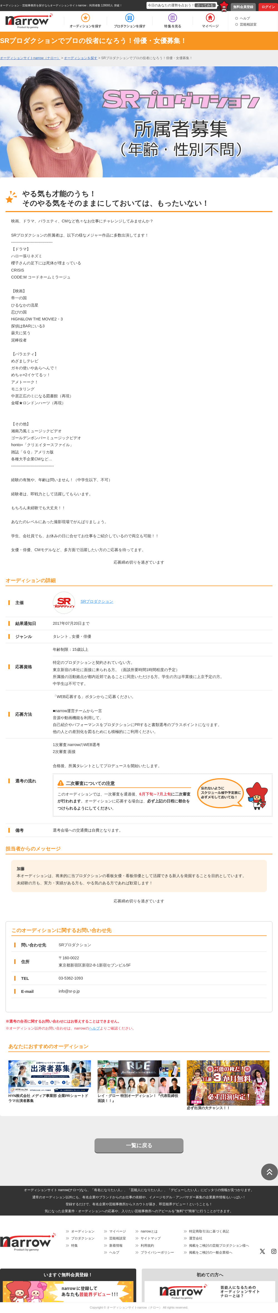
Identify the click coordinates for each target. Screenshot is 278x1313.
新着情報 (116, 1245)
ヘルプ (245, 18)
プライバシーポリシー (157, 1252)
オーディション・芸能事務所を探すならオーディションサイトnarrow (43, 5)
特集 (74, 1245)
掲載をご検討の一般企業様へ (210, 1252)
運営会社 (195, 1238)
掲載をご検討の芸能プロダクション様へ (219, 1245)
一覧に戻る (139, 1145)
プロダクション (83, 1238)
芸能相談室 (248, 24)
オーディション (83, 1231)
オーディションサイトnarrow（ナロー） (134, 1307)
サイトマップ (151, 1238)
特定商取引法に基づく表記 (209, 1231)
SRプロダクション (97, 601)
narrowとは (149, 1231)
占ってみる (205, 5)
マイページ (117, 1231)
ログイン (268, 7)
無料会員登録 (243, 7)
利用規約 (147, 1245)
